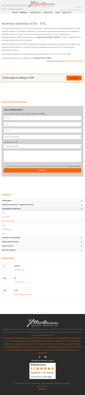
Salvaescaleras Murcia (36, 341)
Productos (35, 12)
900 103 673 (42, 389)
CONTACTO (66, 12)
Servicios (48, 12)
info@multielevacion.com (22, 294)
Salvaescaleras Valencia (20, 341)
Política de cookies (47, 383)
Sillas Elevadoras (52, 347)
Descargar (74, 78)
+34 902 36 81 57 (19, 282)
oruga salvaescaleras (62, 350)
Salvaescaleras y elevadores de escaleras (17, 338)
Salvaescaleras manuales (53, 341)
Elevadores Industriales (32, 350)
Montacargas (7, 347)
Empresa (23, 12)
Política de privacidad (62, 383)
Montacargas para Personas (22, 347)
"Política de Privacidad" (74, 166)
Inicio (15, 12)
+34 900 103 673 (19, 270)
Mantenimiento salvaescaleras (15, 344)
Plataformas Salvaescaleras (48, 344)
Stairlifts (35, 338)
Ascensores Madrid (73, 344)
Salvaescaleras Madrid (63, 338)
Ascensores (62, 344)
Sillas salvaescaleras (39, 347)
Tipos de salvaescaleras (47, 338)
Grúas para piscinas (47, 350)
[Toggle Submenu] (81, 201)
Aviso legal (35, 383)
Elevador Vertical (32, 344)
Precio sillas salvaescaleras (71, 341)
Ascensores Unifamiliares (67, 347)
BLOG (58, 12)
